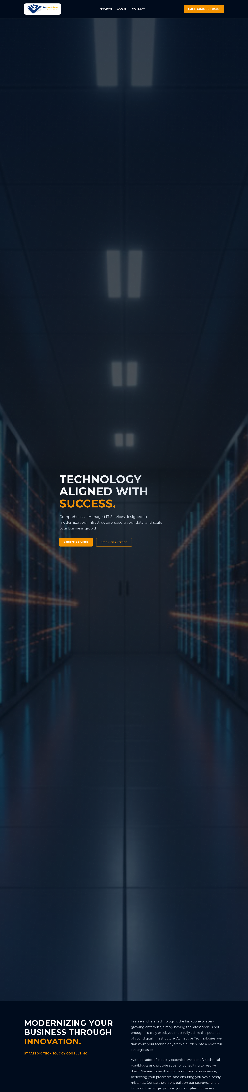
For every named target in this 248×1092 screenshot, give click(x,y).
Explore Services (76, 541)
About (122, 9)
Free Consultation (114, 542)
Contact (138, 9)
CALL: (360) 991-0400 (204, 9)
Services (106, 9)
